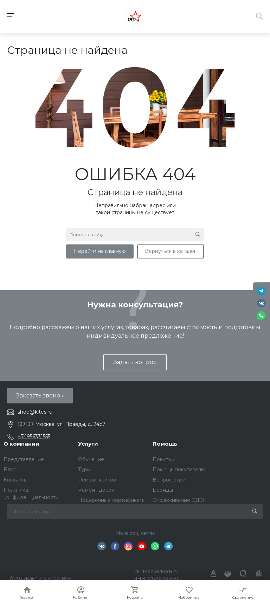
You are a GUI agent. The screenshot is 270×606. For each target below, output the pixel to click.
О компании (21, 443)
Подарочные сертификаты (112, 500)
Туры (84, 469)
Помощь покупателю (179, 469)
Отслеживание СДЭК (179, 500)
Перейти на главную (100, 251)
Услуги (88, 443)
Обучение (91, 459)
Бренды (163, 490)
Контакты (15, 480)
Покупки (164, 459)
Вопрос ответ (170, 480)
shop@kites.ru (35, 412)
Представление (24, 459)
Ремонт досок (96, 490)
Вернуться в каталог (170, 251)
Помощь (165, 443)
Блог (9, 469)
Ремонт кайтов (97, 480)
